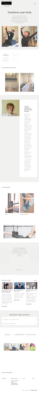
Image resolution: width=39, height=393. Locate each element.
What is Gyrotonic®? (14, 383)
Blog (33, 378)
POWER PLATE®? (14, 384)
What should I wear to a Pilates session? (11, 319)
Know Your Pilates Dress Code (18, 291)
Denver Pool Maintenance (7, 372)
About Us (4, 378)
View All (35, 280)
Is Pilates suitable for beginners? (9, 323)
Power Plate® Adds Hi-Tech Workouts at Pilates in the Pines (7, 291)
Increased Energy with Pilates (31, 291)
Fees (24, 378)
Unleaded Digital (33, 390)
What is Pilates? (14, 380)
